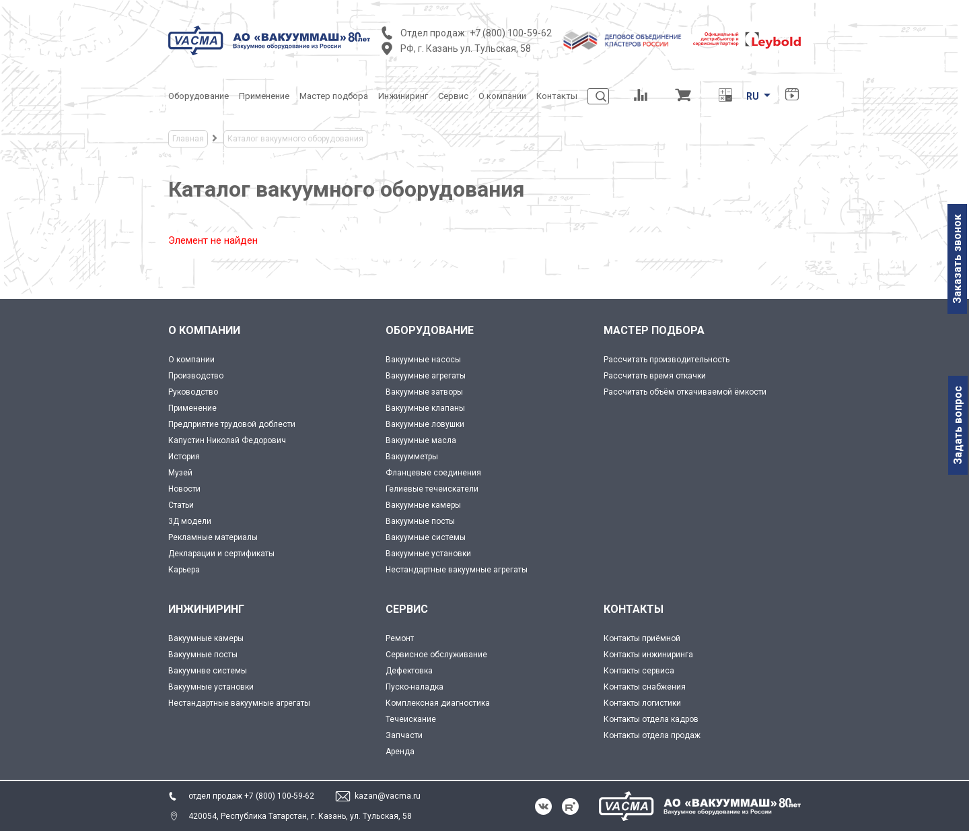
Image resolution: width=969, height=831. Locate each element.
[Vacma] (269, 40)
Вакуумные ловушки (425, 424)
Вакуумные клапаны (425, 408)
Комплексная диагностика (438, 703)
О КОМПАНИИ (204, 330)
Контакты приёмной (642, 638)
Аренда (400, 751)
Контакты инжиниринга (648, 654)
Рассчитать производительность (666, 359)
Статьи (181, 505)
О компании (191, 359)
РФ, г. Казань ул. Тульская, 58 (465, 48)
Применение (192, 408)
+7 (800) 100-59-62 (511, 33)
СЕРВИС (407, 609)
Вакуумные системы (426, 537)
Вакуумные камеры (423, 505)
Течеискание (411, 719)
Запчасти (404, 735)
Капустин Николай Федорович (227, 440)
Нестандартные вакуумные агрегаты (457, 569)
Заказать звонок (957, 259)
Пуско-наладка (414, 687)
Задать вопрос (958, 425)
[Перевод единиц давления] (725, 96)
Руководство (193, 392)
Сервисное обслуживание (436, 654)
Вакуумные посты (420, 521)
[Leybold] (747, 40)
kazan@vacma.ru (388, 796)
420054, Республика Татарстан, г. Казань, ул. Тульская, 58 (300, 816)
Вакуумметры (412, 456)
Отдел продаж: (433, 33)
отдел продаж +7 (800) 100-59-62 (251, 796)
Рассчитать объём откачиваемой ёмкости (685, 392)
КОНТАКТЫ (633, 609)
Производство (195, 375)
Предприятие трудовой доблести (231, 424)
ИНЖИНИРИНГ (206, 609)
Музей (180, 472)
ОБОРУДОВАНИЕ (430, 330)
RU (752, 96)
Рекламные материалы (213, 537)
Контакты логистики (642, 703)
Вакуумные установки (428, 553)
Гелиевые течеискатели (432, 489)
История (184, 456)
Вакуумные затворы (424, 392)
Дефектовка (409, 670)
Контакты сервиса (639, 670)
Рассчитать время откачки (655, 375)
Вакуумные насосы (423, 359)
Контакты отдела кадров (651, 719)
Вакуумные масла (421, 440)
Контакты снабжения (645, 687)
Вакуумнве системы (207, 670)
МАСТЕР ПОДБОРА (654, 330)
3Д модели (189, 521)
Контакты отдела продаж (652, 735)
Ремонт (400, 638)
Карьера (184, 569)
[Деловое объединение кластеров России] (622, 40)
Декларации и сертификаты (221, 553)
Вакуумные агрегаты (426, 375)
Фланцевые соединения (433, 472)
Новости (184, 489)
